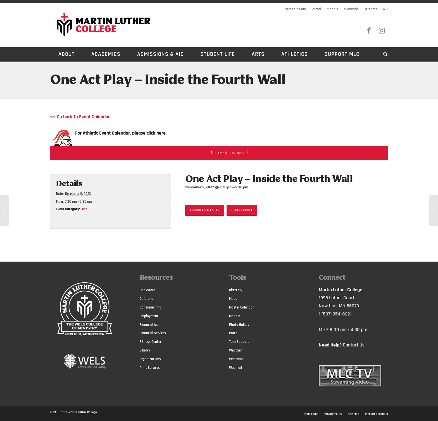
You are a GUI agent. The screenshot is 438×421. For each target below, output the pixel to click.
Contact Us (354, 345)
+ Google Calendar (205, 210)
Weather (235, 350)
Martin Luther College (82, 412)
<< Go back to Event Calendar (80, 117)
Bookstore (147, 290)
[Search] (381, 54)
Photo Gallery (239, 324)
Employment (149, 316)
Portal (316, 9)
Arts (84, 209)
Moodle (332, 9)
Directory (235, 290)
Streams (370, 9)
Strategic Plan (295, 9)
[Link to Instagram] (381, 30)
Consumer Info (150, 307)
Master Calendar (241, 307)
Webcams (236, 359)
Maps (233, 298)
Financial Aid (149, 324)
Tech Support (239, 341)
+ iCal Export (242, 210)
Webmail (351, 9)
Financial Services (153, 333)
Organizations (150, 359)
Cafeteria (146, 298)
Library (145, 350)
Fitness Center (150, 341)
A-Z (385, 9)
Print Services (150, 367)
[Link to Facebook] (368, 30)
